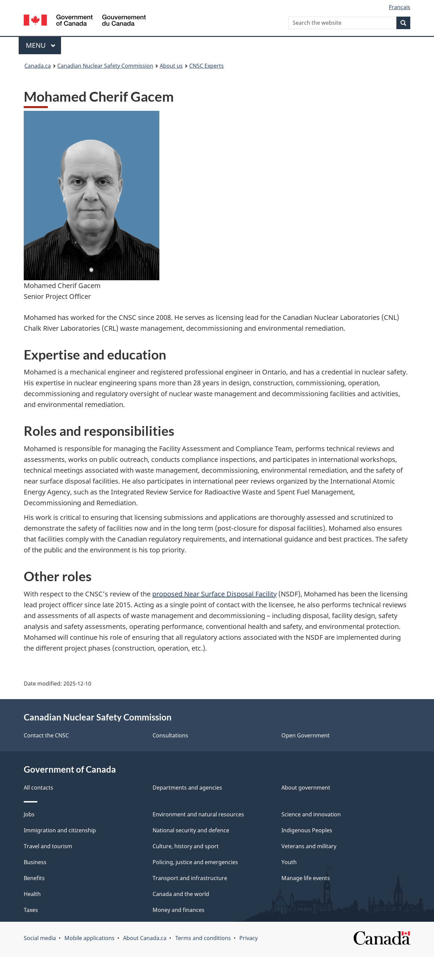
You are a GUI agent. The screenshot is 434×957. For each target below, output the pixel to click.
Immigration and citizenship (60, 830)
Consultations (170, 735)
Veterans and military (308, 846)
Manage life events (305, 878)
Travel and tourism (48, 846)
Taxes (31, 910)
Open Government (305, 735)
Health (32, 894)
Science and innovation (311, 814)
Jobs (29, 814)
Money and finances (178, 910)
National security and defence (191, 830)
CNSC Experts (206, 65)
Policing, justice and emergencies (195, 862)
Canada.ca (37, 65)
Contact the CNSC (46, 735)
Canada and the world (181, 894)
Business (35, 862)
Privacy (248, 938)
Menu (41, 45)
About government (305, 787)
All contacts (38, 787)
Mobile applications (89, 938)
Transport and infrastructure (190, 878)
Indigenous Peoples (306, 830)
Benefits (34, 878)
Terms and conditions (203, 938)
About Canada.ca (144, 938)
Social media (40, 938)
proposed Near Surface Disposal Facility (214, 593)
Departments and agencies (187, 787)
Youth (289, 862)
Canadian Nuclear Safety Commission (105, 65)
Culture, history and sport (186, 846)
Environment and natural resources (198, 814)
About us (171, 65)
